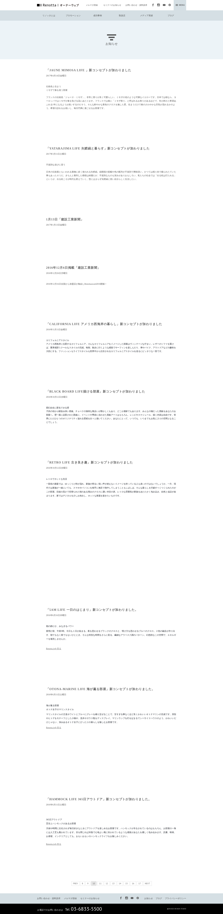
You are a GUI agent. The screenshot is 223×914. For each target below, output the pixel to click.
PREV (75, 883)
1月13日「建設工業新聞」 (65, 219)
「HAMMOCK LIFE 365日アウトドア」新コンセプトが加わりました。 (99, 799)
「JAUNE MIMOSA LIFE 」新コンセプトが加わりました (88, 70)
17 (139, 883)
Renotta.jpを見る (53, 649)
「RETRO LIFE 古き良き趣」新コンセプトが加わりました (89, 462)
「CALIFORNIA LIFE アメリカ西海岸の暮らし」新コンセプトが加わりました (104, 324)
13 (113, 883)
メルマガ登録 (92, 5)
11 (100, 883)
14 (120, 883)
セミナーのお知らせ (112, 5)
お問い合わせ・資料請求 (136, 5)
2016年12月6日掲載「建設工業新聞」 (73, 267)
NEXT (147, 883)
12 (107, 883)
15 (126, 883)
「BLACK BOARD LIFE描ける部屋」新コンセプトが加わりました (95, 391)
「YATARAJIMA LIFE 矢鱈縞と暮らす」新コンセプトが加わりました (98, 148)
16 (133, 883)
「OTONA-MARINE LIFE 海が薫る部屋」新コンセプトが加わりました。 (100, 689)
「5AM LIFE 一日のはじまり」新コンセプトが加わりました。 (92, 609)
